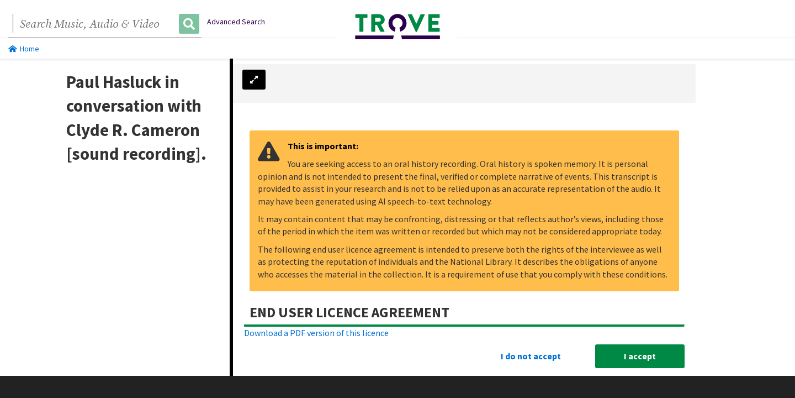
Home (23, 49)
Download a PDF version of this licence (316, 332)
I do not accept (531, 355)
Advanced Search (236, 22)
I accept (640, 355)
